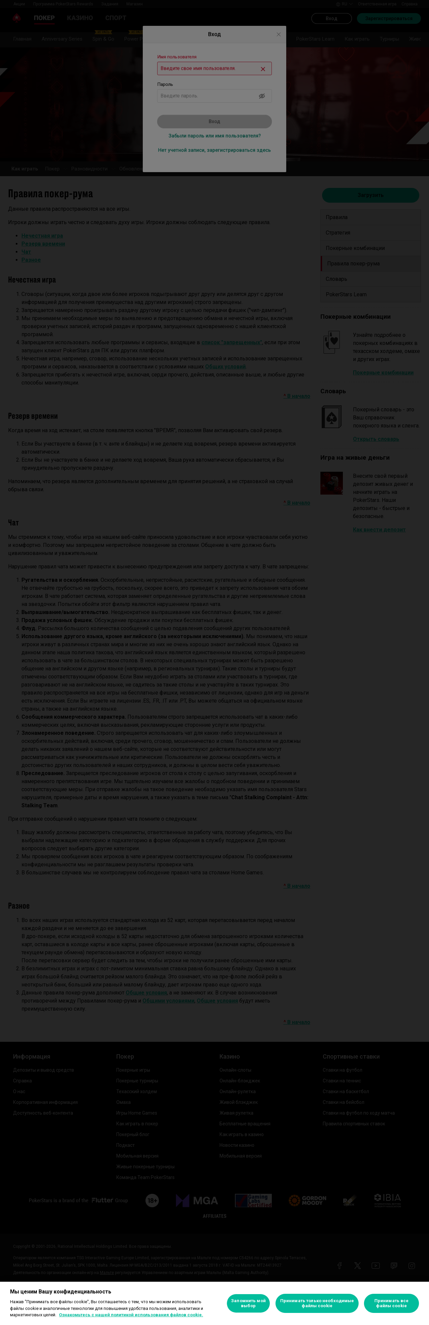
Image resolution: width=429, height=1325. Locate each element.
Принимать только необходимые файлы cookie (317, 1303)
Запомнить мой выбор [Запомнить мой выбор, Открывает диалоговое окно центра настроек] (248, 1303)
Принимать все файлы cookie (391, 1303)
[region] (214, 1303)
